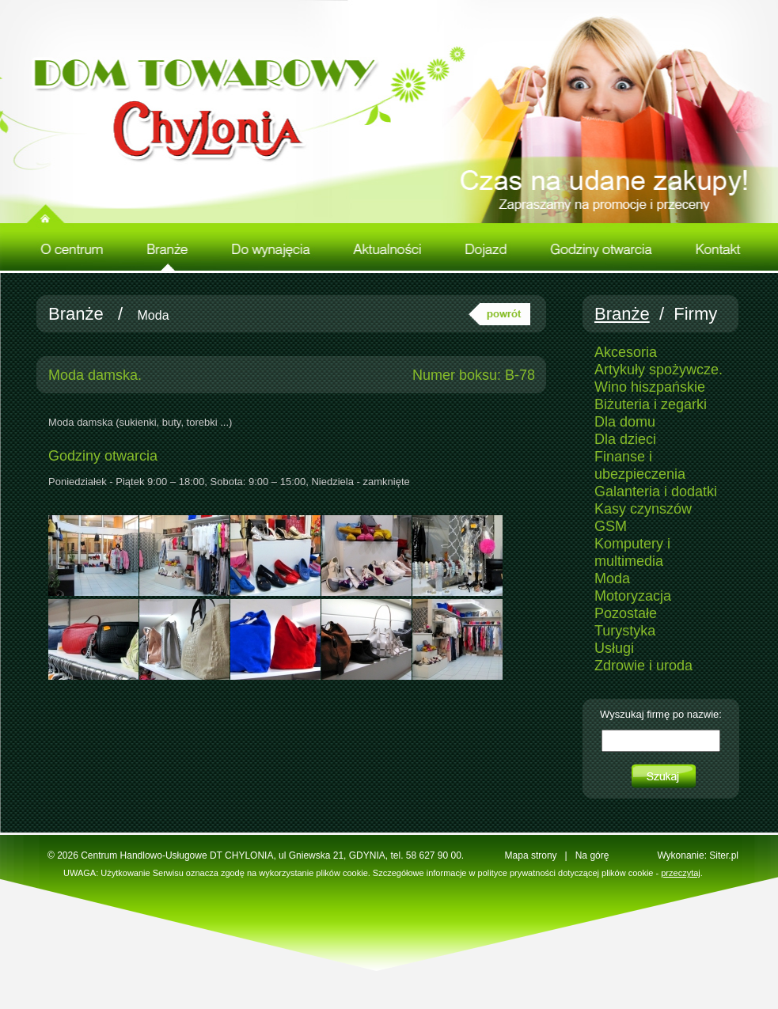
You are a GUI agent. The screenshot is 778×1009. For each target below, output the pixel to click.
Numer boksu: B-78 (473, 375)
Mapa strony (531, 855)
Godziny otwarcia (102, 456)
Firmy (695, 314)
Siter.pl (723, 855)
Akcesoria (625, 352)
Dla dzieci (625, 439)
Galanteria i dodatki (655, 491)
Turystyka (624, 631)
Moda (153, 315)
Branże (76, 314)
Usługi (614, 648)
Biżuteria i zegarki (650, 404)
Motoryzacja (632, 596)
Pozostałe (625, 613)
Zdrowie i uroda (643, 665)
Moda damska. (95, 375)
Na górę (592, 855)
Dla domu (624, 422)
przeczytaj (680, 873)
